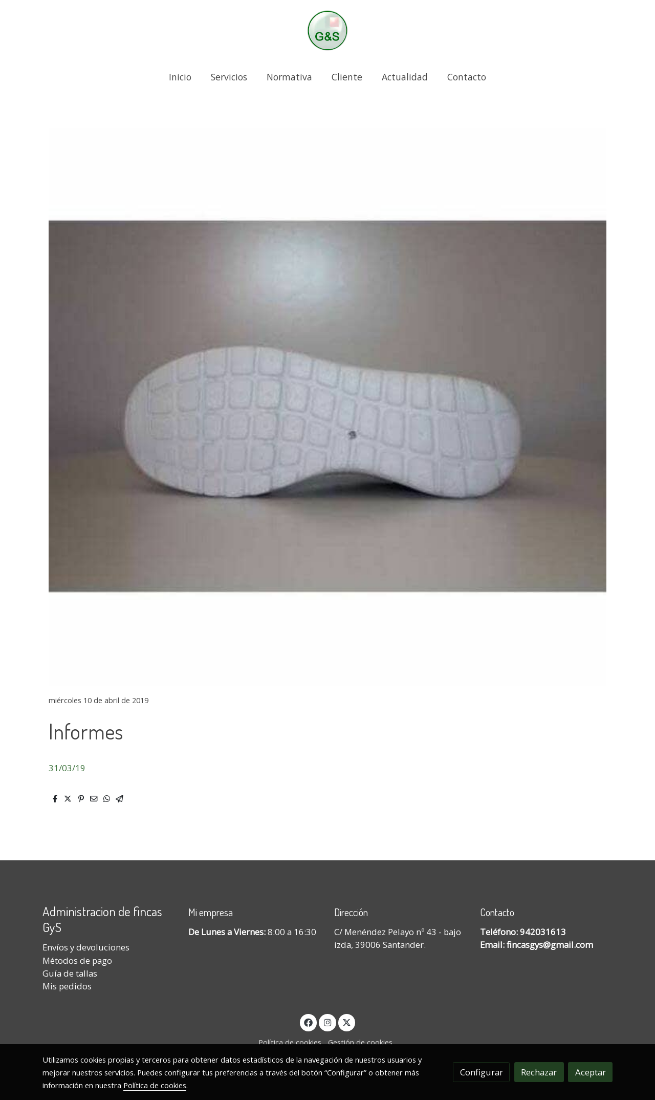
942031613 (543, 932)
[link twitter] (347, 1022)
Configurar (481, 1072)
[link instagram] (327, 1022)
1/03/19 (69, 768)
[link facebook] (308, 1022)
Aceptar (590, 1072)
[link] (327, 30)
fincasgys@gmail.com (550, 944)
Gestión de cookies (360, 1042)
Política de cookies (289, 1042)
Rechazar (539, 1072)
